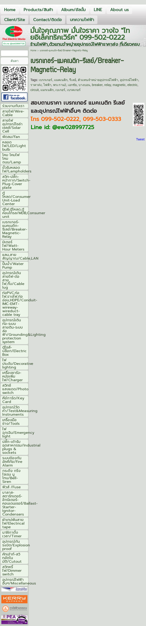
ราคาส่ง (36, 85)
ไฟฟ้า (47, 85)
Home (33, 50)
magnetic (119, 85)
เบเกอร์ (60, 90)
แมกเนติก (47, 90)
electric (132, 85)
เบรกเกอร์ (45, 80)
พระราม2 (59, 85)
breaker (97, 85)
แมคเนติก (60, 80)
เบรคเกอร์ (74, 90)
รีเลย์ (72, 80)
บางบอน (84, 85)
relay (107, 85)
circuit (34, 90)
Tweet (140, 139)
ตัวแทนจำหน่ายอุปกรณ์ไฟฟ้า (98, 80)
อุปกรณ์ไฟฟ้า (129, 80)
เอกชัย (72, 85)
